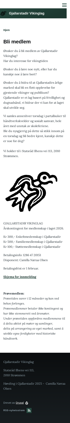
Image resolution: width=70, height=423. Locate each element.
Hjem (6, 30)
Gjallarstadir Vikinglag (26, 13)
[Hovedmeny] (64, 5)
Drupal (20, 402)
